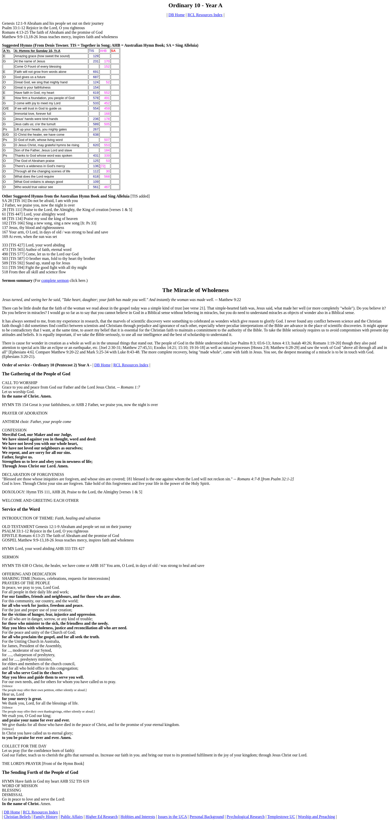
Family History (45, 817)
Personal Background (207, 817)
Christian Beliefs (17, 817)
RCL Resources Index (205, 15)
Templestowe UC (281, 817)
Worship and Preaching (316, 817)
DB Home (176, 15)
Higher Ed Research (102, 817)
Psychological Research (246, 817)
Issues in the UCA (172, 817)
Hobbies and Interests (137, 817)
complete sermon (55, 280)
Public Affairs (72, 817)
